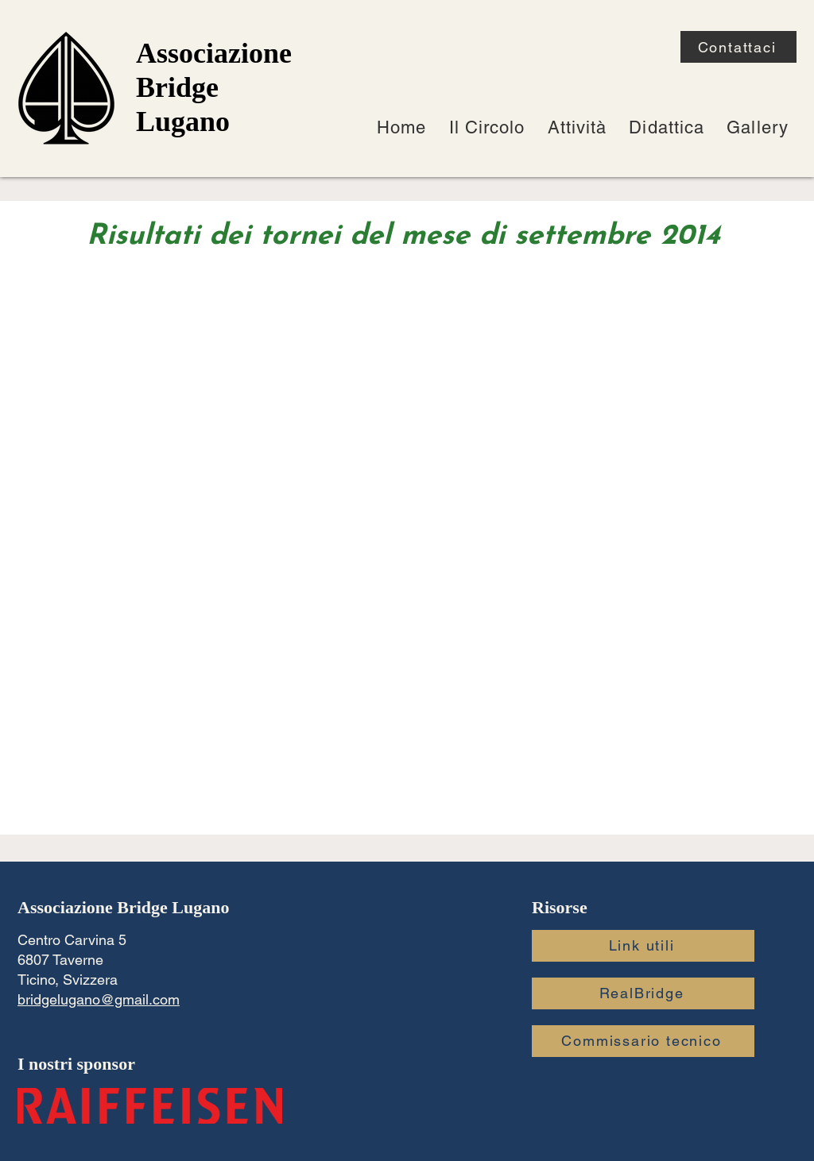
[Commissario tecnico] (643, 1041)
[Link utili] (643, 946)
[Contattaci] (738, 47)
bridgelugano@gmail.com (98, 999)
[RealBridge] (643, 993)
